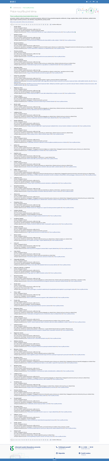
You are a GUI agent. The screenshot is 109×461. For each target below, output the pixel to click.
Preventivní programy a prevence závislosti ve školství (39, 256)
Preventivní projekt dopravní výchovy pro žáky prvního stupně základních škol (45, 428)
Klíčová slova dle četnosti (28, 22)
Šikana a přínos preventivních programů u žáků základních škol (41, 297)
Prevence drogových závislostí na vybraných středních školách (41, 346)
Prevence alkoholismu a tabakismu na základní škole (39, 48)
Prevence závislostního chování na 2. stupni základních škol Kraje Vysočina (44, 32)
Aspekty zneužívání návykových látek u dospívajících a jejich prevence (43, 224)
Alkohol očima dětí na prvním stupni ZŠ (36, 158)
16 (39, 24)
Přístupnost (83, 454)
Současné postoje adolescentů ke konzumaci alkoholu (39, 56)
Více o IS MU (17, 448)
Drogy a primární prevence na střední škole (37, 232)
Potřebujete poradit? (65, 447)
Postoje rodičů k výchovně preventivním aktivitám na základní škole (42, 183)
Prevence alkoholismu (32, 109)
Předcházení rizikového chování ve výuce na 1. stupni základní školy (43, 412)
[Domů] (87, 2)
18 (43, 24)
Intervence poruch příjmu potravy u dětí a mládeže (38, 379)
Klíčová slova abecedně (15, 22)
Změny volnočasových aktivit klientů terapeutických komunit (41, 420)
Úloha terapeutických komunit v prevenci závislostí (39, 305)
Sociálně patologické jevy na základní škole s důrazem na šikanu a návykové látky (46, 199)
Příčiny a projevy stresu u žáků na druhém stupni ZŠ (39, 134)
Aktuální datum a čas (85, 448)
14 (34, 24)
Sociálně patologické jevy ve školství (35, 150)
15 (36, 24)
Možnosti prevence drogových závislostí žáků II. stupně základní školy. (43, 248)
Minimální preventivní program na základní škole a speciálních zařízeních (43, 330)
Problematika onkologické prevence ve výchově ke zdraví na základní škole (44, 313)
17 (41, 24)
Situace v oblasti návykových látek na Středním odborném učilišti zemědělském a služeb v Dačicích (49, 322)
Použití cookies (85, 453)
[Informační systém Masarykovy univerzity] (13, 1)
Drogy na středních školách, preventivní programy (38, 73)
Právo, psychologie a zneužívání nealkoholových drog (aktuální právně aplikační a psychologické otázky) (51, 289)
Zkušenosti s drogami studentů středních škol (37, 215)
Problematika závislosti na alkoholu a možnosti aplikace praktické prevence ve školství (47, 142)
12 (30, 24)
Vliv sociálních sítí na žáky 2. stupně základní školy (38, 240)
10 (26, 24)
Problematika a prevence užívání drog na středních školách (40, 101)
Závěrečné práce (17, 7)
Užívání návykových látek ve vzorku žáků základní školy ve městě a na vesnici (45, 93)
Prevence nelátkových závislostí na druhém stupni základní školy (42, 117)
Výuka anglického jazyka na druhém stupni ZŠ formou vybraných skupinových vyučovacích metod (49, 354)
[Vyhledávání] (90, 2)
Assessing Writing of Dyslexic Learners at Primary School (40, 436)
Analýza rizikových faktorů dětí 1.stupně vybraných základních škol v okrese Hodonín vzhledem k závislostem (52, 126)
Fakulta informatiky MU (29, 448)
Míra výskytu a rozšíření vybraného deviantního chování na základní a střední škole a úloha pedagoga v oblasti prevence (55, 175)
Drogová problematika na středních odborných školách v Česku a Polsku (43, 191)
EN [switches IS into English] (93, 1)
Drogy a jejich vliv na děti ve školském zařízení (37, 273)
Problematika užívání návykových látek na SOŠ (38, 403)
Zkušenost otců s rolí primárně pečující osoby (37, 338)
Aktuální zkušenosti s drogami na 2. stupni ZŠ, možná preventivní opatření (44, 207)
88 (50, 24)
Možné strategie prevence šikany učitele (36, 395)
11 (28, 24)
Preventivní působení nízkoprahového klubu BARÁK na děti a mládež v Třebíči (45, 40)
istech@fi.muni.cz (62, 448)
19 (45, 24)
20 (47, 24)
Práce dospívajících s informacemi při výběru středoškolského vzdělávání (44, 371)
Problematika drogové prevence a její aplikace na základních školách (43, 64)
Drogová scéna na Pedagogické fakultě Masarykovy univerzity (41, 387)
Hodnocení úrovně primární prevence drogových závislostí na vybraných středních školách (48, 281)
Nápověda (62, 453)
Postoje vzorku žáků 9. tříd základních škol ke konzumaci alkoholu (42, 264)
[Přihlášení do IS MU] (97, 2)
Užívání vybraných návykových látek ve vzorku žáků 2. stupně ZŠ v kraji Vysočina (45, 363)
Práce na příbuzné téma (28, 7)
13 (32, 24)
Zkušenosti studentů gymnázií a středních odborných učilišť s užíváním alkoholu (45, 166)
